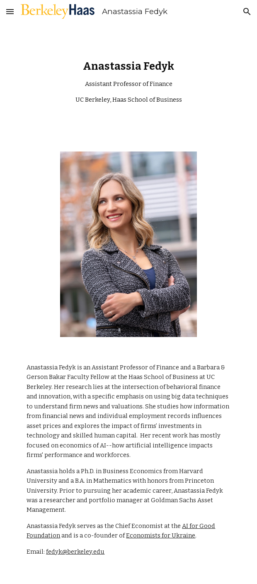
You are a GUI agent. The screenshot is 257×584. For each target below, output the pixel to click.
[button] (10, 11)
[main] (128, 82)
